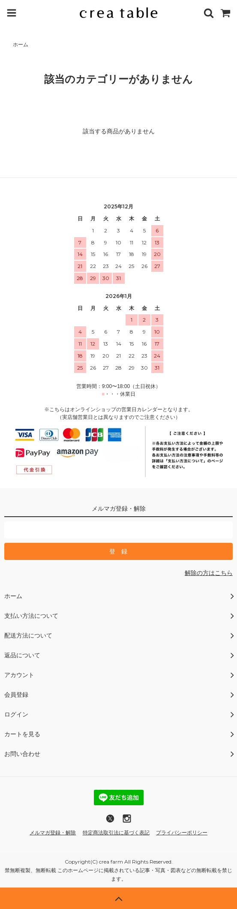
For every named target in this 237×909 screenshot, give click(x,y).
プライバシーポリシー (181, 833)
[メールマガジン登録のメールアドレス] (118, 530)
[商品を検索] (209, 13)
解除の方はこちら (209, 572)
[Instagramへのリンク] (127, 822)
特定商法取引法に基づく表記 (116, 833)
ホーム (20, 45)
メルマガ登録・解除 (53, 833)
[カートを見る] (225, 13)
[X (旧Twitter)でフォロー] (110, 822)
